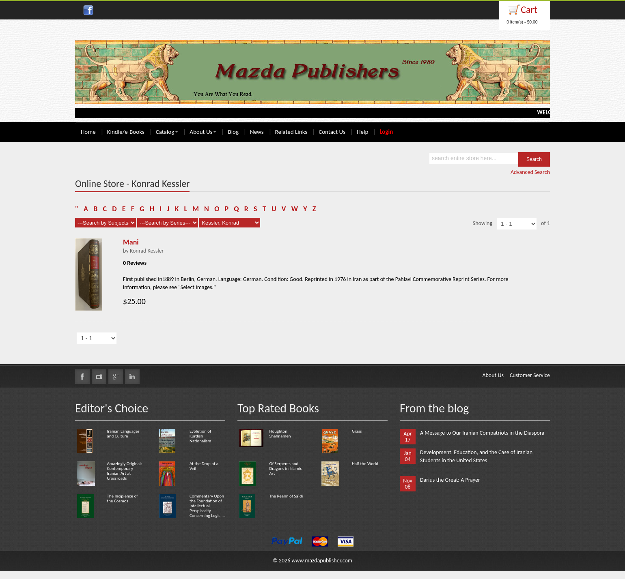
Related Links (291, 131)
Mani (131, 242)
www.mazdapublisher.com (321, 560)
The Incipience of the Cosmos (122, 498)
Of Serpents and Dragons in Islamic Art (285, 468)
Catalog (167, 131)
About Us (203, 131)
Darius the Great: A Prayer (450, 479)
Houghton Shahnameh (280, 434)
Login (386, 131)
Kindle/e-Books (125, 131)
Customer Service (530, 375)
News (257, 131)
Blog (233, 131)
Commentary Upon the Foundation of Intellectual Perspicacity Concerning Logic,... (207, 505)
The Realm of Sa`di (286, 496)
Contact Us (332, 131)
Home (88, 131)
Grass (357, 431)
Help (362, 131)
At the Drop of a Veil (204, 466)
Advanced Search (530, 172)
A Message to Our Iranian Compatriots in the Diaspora (482, 432)
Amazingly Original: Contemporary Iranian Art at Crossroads (124, 471)
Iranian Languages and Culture (123, 434)
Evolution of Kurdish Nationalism (200, 436)
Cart (529, 9)
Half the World (365, 463)
